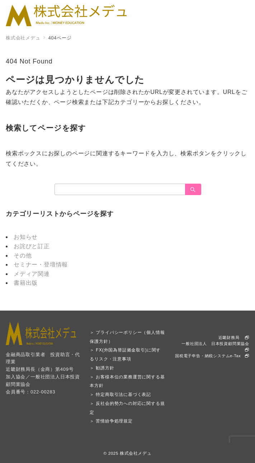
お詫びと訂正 (32, 246)
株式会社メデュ (135, 453)
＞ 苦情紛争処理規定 (111, 421)
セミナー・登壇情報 (41, 264)
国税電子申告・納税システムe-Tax (212, 356)
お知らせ (26, 237)
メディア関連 (32, 274)
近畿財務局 (233, 337)
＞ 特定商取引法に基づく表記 (120, 394)
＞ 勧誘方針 (102, 367)
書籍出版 (26, 283)
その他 (23, 255)
